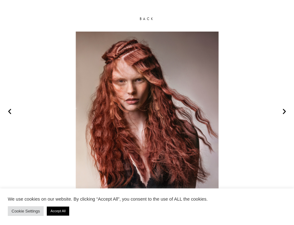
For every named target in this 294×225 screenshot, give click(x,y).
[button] (9, 111)
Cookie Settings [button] (26, 211)
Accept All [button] (58, 211)
